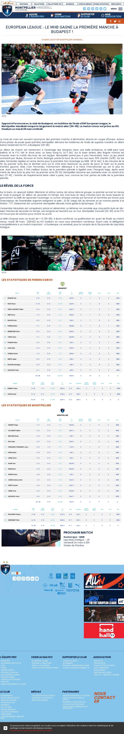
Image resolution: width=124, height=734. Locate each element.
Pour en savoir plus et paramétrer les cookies (31, 730)
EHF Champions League (10, 675)
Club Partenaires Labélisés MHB (12, 717)
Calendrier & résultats (11, 663)
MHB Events (116, 4)
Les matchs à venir (40, 661)
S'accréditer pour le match (43, 695)
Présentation (99, 663)
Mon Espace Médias (40, 700)
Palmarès (5, 705)
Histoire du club (8, 702)
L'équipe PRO (8, 657)
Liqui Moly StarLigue (9, 672)
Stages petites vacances (104, 665)
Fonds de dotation (8, 700)
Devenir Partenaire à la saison (76, 695)
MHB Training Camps (102, 672)
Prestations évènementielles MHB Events (75, 707)
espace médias (85, 4)
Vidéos (4, 668)
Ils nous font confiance (73, 704)
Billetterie (39, 4)
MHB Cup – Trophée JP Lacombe (106, 675)
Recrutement (6, 714)
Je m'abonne (68, 663)
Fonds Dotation (101, 4)
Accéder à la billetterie (41, 663)
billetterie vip (54, 4)
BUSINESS (70, 4)
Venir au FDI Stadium (40, 665)
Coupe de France (8, 677)
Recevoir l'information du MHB (76, 665)
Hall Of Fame (6, 707)
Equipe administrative (10, 698)
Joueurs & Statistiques (10, 679)
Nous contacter (104, 697)
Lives (3, 665)
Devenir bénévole (8, 709)
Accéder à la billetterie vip (74, 702)
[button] (120, 9)
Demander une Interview (42, 698)
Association (102, 657)
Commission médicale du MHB (13, 684)
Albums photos (7, 670)
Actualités (5, 661)
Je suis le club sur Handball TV (76, 668)
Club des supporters (10, 712)
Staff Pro (5, 682)
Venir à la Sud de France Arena (45, 668)
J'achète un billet (70, 661)
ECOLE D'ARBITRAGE (101, 668)
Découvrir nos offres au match (73, 698)
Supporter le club (74, 657)
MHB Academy (99, 670)
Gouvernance (7, 695)
